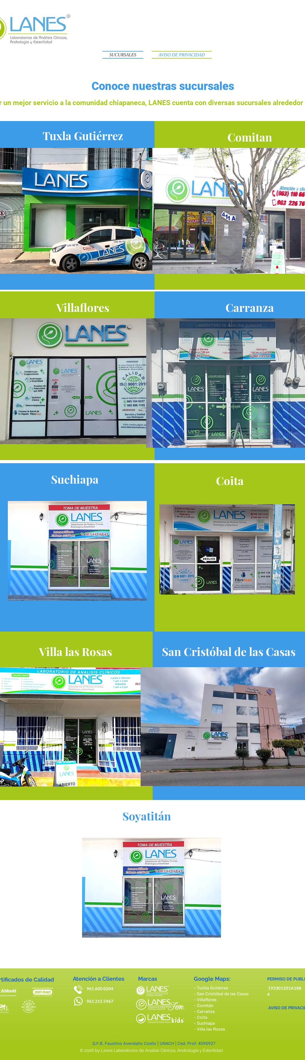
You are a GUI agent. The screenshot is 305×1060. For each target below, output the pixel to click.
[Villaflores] (83, 307)
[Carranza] (250, 307)
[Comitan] (250, 137)
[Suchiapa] (75, 479)
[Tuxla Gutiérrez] (83, 135)
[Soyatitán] (147, 815)
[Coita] (230, 480)
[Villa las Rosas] (75, 651)
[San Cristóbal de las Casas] (228, 651)
